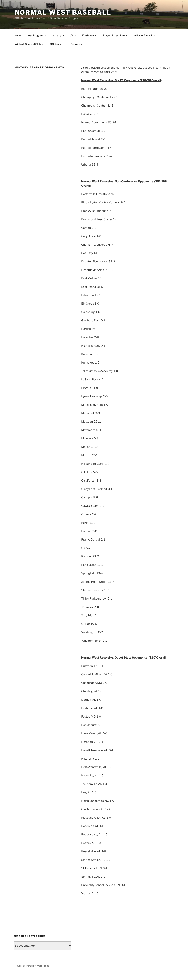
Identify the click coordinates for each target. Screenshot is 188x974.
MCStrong (57, 43)
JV (73, 35)
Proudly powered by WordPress (31, 965)
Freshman (89, 35)
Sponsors (78, 43)
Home (18, 35)
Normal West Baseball (63, 12)
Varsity (58, 35)
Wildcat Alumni (144, 35)
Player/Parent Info (115, 35)
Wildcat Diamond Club (29, 43)
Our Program (37, 35)
